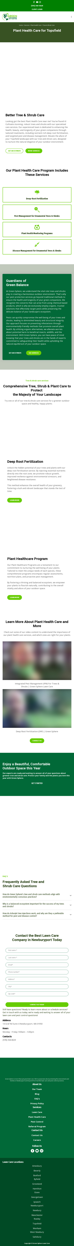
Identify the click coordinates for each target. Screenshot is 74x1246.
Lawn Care (37, 1112)
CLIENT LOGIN (37, 9)
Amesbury (37, 1166)
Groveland (37, 1184)
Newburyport (37, 1205)
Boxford (37, 1175)
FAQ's (37, 1098)
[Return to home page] (37, 1069)
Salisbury (37, 1236)
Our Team (37, 1089)
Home (21, 25)
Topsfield (37, 1223)
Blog (37, 1094)
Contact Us (37, 1135)
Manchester (37, 1215)
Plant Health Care (36, 25)
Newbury (37, 1210)
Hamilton (37, 1188)
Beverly (37, 1170)
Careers (37, 1140)
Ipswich (37, 1202)
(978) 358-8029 (37, 6)
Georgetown (37, 1197)
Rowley (37, 1218)
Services (26, 25)
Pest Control (37, 1121)
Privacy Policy (37, 1103)
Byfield (37, 1179)
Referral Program (37, 1126)
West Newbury (37, 1232)
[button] (14, 150)
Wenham (37, 1228)
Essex (37, 1192)
